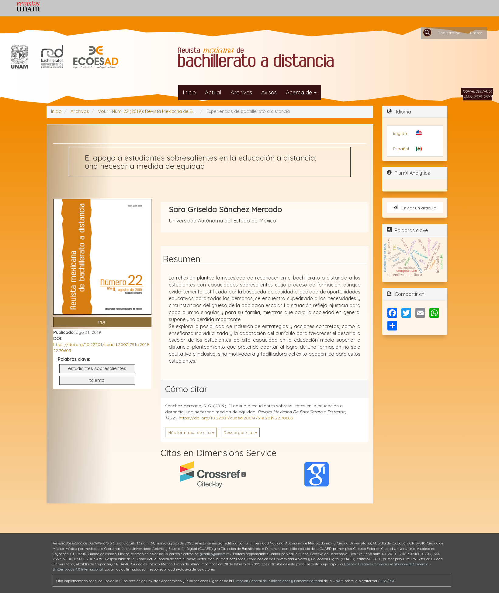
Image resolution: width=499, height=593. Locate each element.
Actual (213, 92)
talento (97, 380)
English (400, 133)
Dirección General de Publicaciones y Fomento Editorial (278, 580)
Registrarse (449, 33)
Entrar (476, 33)
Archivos (241, 92)
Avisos (269, 92)
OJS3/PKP (386, 580)
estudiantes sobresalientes (97, 368)
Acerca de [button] (301, 92)
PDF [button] (102, 322)
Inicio (189, 92)
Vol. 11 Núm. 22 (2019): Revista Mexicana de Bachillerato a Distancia (169, 111)
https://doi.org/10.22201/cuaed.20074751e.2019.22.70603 (236, 418)
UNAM (338, 580)
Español (401, 148)
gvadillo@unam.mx (215, 553)
